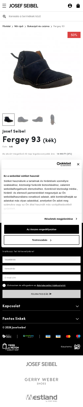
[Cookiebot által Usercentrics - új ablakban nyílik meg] (56, 164)
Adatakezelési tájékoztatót (51, 285)
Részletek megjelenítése (59, 218)
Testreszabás (41, 240)
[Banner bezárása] (78, 164)
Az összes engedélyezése (41, 229)
